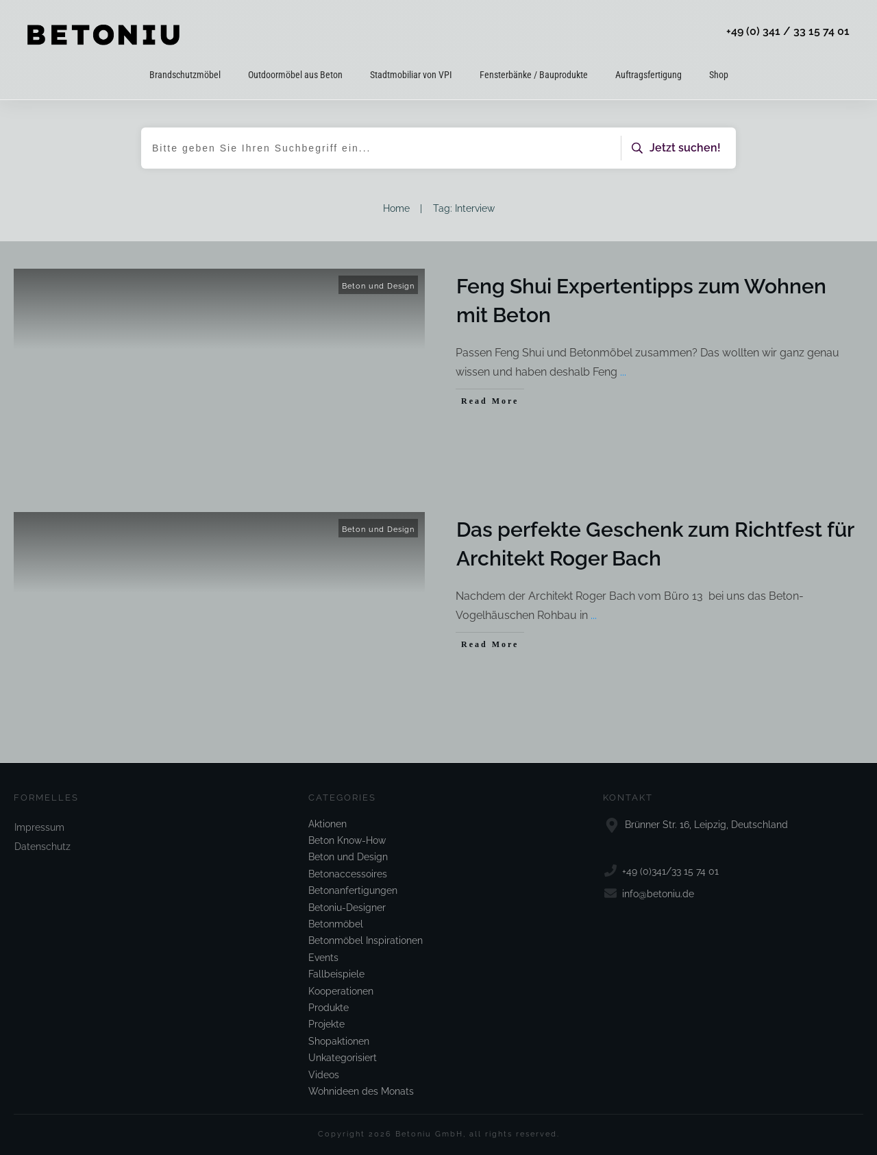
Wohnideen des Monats (361, 1091)
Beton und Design (378, 286)
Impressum (39, 827)
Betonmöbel (335, 924)
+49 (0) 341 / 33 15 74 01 (788, 31)
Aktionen (327, 823)
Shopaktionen (338, 1041)
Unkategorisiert (342, 1057)
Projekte (326, 1024)
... (623, 371)
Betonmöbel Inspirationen (365, 940)
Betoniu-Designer (347, 907)
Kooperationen (340, 991)
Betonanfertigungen (352, 890)
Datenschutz (42, 846)
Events (323, 957)
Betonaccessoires (347, 873)
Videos (323, 1074)
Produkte (328, 1007)
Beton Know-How (347, 840)
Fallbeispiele (336, 974)
